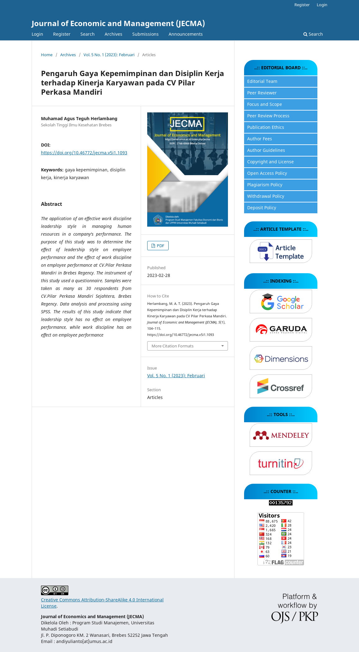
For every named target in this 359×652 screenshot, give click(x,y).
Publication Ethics (265, 127)
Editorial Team (262, 81)
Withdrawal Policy (265, 196)
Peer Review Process (268, 116)
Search (87, 34)
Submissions (145, 34)
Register (61, 34)
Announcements (186, 34)
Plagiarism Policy (264, 185)
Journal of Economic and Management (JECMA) (118, 23)
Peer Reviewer (262, 93)
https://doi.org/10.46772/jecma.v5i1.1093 (84, 153)
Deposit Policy (261, 208)
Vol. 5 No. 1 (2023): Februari (109, 54)
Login (37, 34)
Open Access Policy (267, 173)
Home (46, 54)
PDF (160, 245)
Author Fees (259, 139)
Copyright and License (270, 162)
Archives (113, 34)
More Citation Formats (172, 346)
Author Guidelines (266, 150)
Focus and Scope (264, 104)
